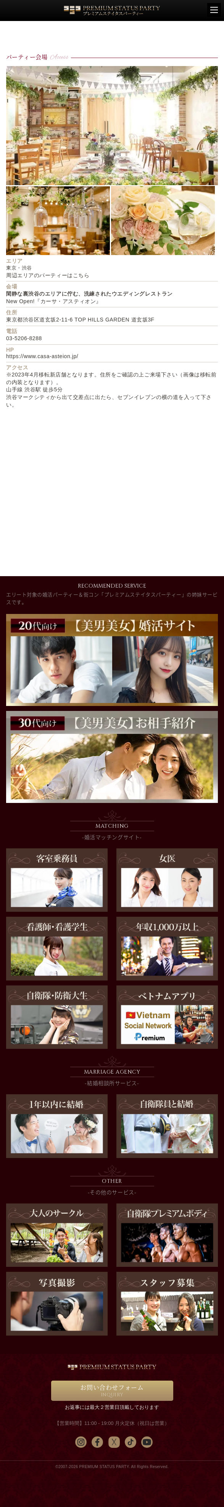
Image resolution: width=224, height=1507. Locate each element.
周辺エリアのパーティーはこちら (47, 275)
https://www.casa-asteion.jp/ (42, 356)
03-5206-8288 (24, 338)
